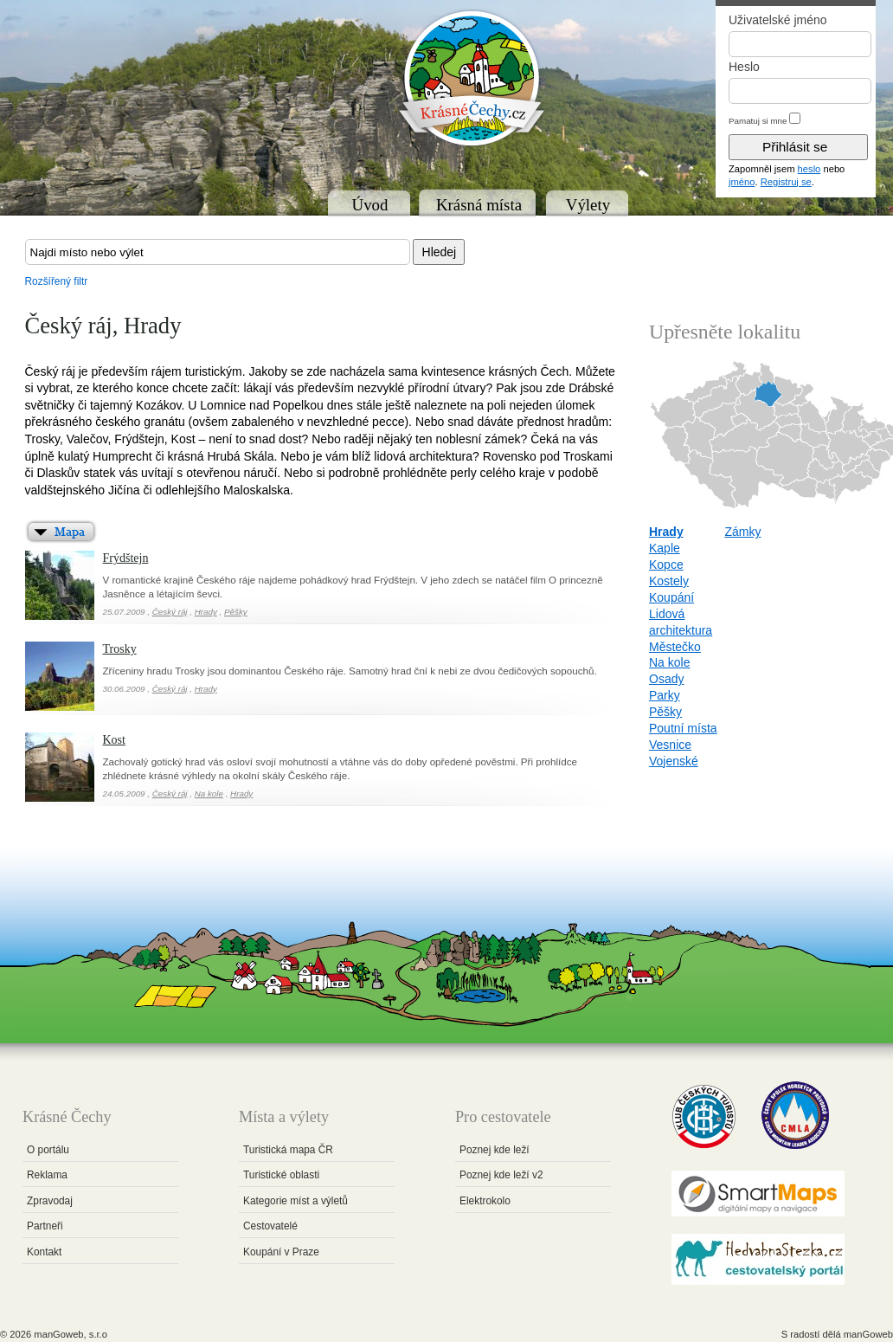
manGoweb (868, 1334)
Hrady (206, 611)
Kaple (664, 548)
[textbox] (217, 252)
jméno (742, 182)
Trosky (120, 648)
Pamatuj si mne (758, 121)
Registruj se (786, 182)
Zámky (742, 532)
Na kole (209, 793)
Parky (664, 695)
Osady (666, 679)
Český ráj (170, 611)
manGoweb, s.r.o (70, 1334)
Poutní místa (683, 728)
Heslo (744, 67)
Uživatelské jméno (778, 20)
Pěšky (235, 611)
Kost (114, 739)
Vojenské (673, 761)
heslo (809, 169)
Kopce (666, 564)
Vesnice (670, 745)
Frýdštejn (126, 558)
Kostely (669, 581)
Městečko (675, 647)
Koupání (671, 597)
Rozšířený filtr (56, 281)
